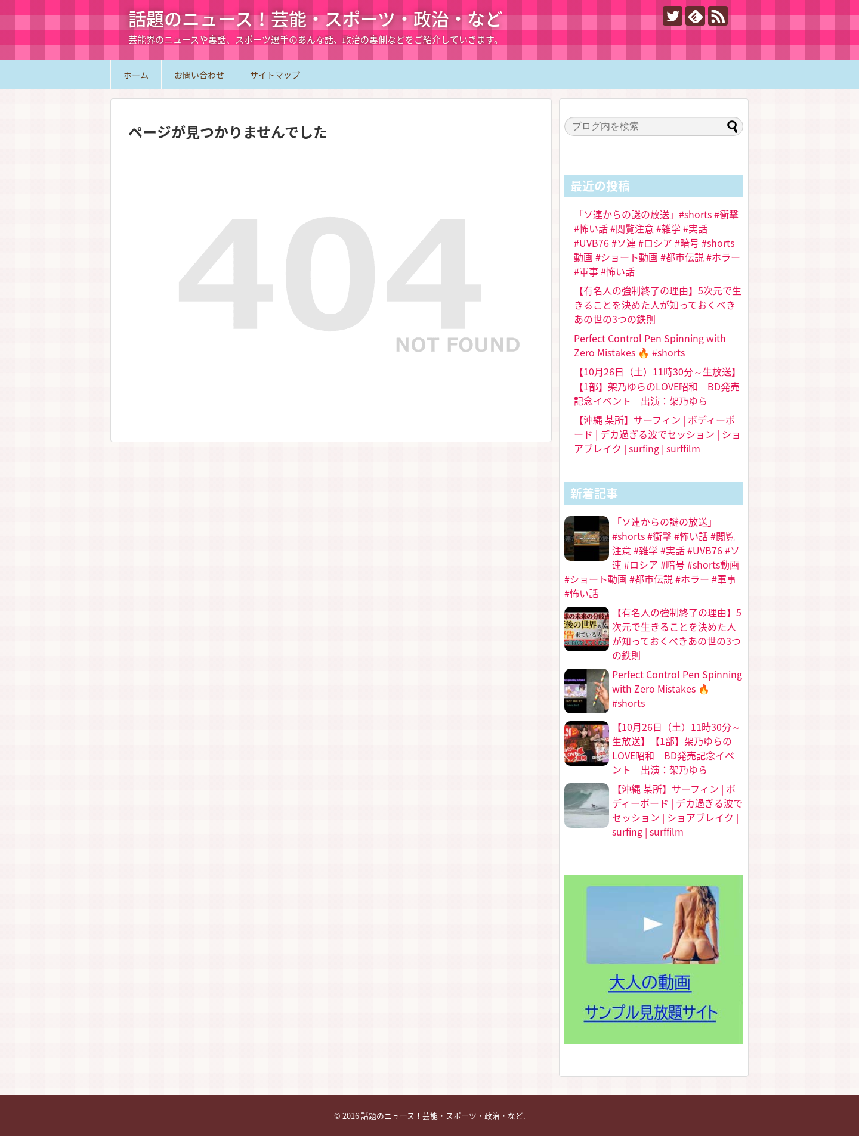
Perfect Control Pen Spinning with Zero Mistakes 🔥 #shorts (650, 345)
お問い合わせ (199, 74)
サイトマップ (275, 74)
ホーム (136, 74)
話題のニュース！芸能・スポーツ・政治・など (315, 18)
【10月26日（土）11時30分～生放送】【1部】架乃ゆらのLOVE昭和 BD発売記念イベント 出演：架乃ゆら (657, 386)
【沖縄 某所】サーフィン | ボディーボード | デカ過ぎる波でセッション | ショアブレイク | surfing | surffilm (657, 433)
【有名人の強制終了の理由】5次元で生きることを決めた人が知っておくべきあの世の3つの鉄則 (657, 304)
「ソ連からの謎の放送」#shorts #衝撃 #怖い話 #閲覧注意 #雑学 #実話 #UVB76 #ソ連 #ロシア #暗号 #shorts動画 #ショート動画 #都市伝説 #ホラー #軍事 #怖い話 (657, 242)
